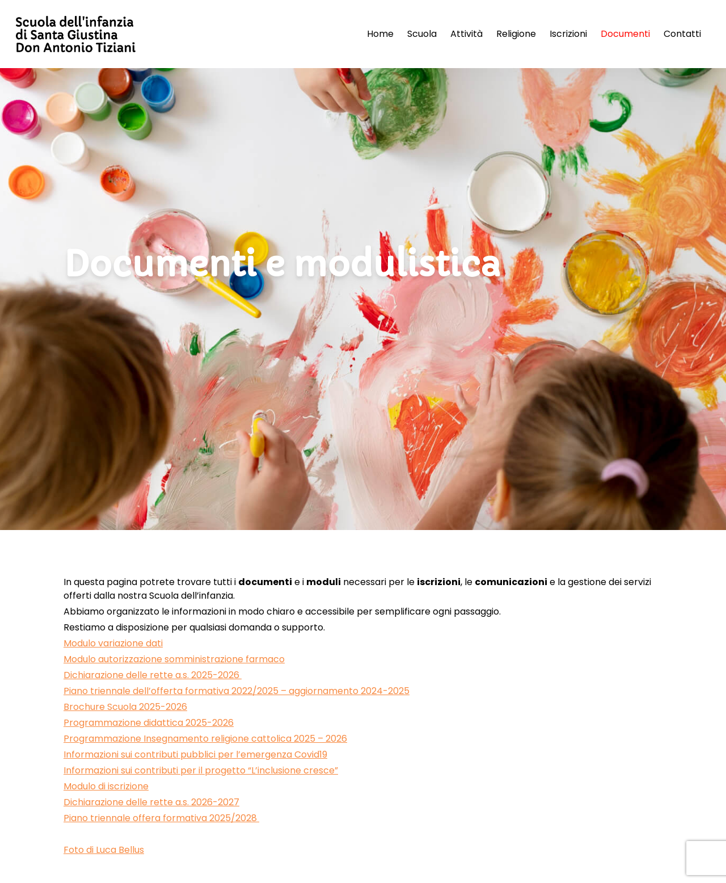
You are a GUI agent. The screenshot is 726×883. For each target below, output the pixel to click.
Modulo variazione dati (113, 643)
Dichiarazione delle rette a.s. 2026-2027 (151, 802)
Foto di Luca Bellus (104, 849)
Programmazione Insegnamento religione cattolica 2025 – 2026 (205, 738)
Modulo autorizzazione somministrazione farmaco (174, 659)
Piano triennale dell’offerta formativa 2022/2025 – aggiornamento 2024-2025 (237, 690)
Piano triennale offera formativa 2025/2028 (161, 818)
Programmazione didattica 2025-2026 (149, 722)
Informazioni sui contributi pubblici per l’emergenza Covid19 (195, 754)
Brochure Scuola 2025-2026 (125, 706)
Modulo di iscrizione (106, 786)
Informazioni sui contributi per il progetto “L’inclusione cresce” (201, 770)
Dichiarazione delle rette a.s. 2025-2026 (153, 675)
